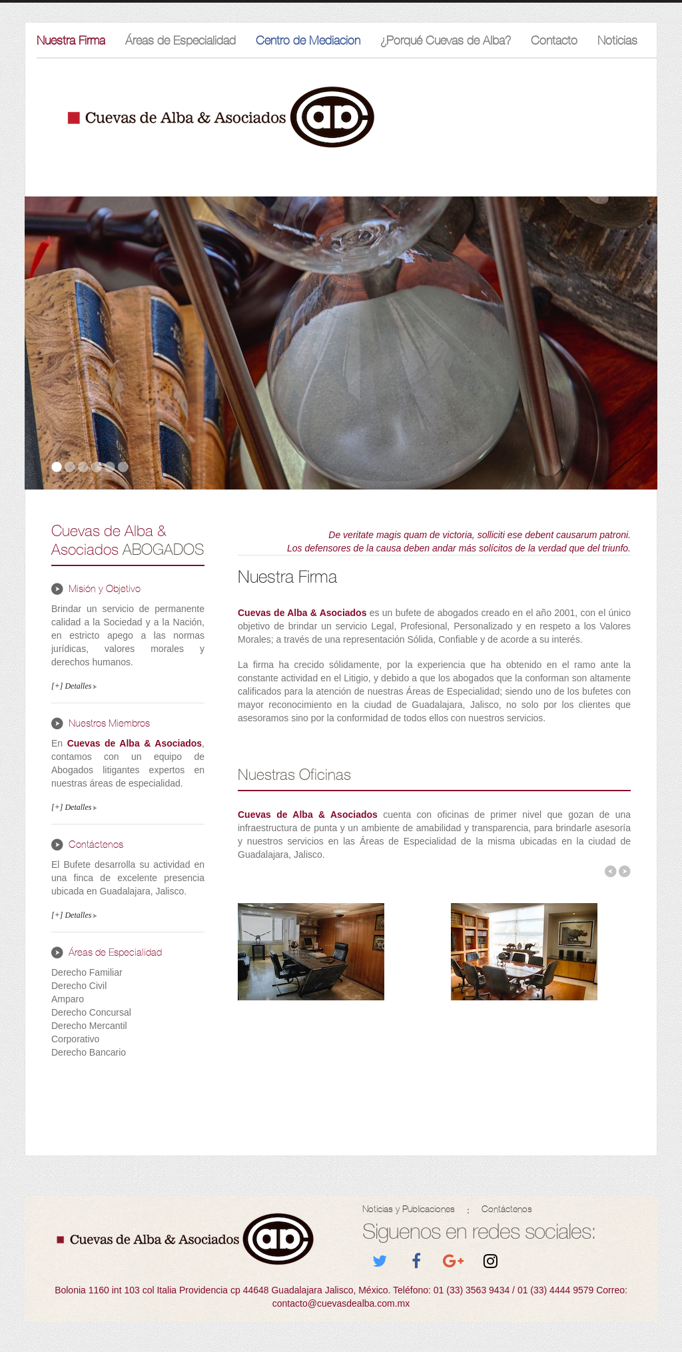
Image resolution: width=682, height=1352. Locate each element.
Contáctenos (96, 844)
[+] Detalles (71, 686)
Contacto (554, 40)
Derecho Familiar (87, 972)
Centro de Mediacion (308, 40)
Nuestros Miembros (109, 723)
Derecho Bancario (88, 1052)
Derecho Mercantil (89, 1025)
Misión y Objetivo (105, 589)
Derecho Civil (79, 985)
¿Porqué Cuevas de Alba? (445, 40)
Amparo (67, 999)
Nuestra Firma (71, 40)
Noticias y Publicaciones (408, 1209)
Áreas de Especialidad (180, 40)
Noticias (617, 40)
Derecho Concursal (91, 1012)
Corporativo (75, 1039)
